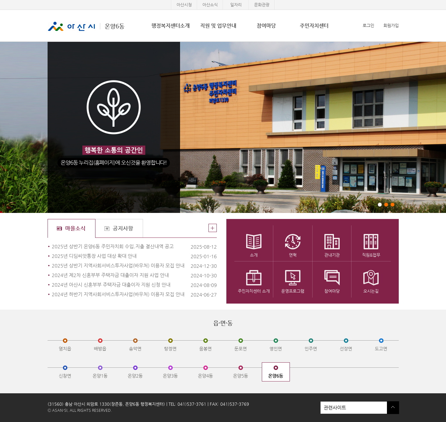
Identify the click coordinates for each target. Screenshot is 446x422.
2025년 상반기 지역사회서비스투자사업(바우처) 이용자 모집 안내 (120, 265)
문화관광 (261, 4)
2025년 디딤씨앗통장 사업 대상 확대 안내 (120, 256)
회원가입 (391, 25)
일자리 (236, 4)
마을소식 (75, 228)
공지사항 (123, 228)
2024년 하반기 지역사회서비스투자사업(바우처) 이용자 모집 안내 (120, 294)
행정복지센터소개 (170, 26)
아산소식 (210, 4)
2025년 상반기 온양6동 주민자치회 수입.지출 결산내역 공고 (120, 246)
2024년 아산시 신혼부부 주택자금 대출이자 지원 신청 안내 (120, 285)
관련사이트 (354, 408)
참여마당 (266, 26)
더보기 (212, 228)
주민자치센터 (314, 26)
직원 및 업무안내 (218, 26)
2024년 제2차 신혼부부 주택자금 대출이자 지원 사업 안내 (120, 275)
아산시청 (184, 4)
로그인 (368, 25)
